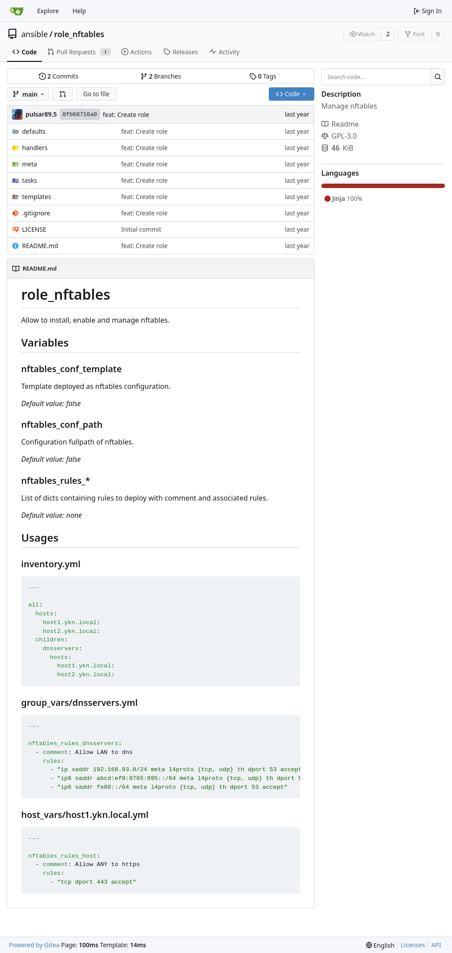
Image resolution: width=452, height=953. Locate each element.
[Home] (16, 11)
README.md (40, 245)
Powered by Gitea (34, 945)
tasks (29, 180)
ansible (34, 34)
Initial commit (141, 229)
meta (29, 164)
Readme (340, 124)
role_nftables (79, 34)
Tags (262, 76)
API (436, 945)
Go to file (96, 94)
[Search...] (437, 76)
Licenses (413, 945)
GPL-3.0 (339, 136)
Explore (48, 11)
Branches (160, 76)
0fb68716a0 (80, 114)
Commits (59, 76)
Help (79, 11)
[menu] (380, 945)
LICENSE (34, 229)
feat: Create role (126, 114)
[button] (62, 94)
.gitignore (36, 213)
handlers (35, 147)
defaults (33, 131)
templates (36, 196)
